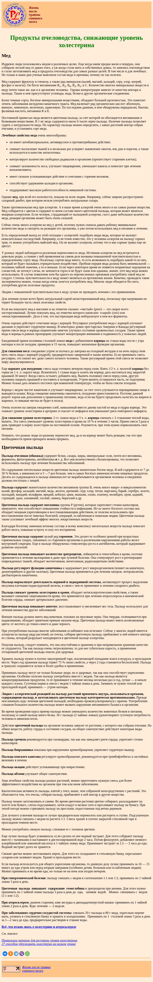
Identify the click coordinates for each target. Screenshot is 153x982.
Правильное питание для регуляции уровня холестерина (39, 940)
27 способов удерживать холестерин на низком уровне (39, 944)
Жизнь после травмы (36, 967)
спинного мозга (32, 970)
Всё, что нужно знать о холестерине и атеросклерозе (39, 926)
